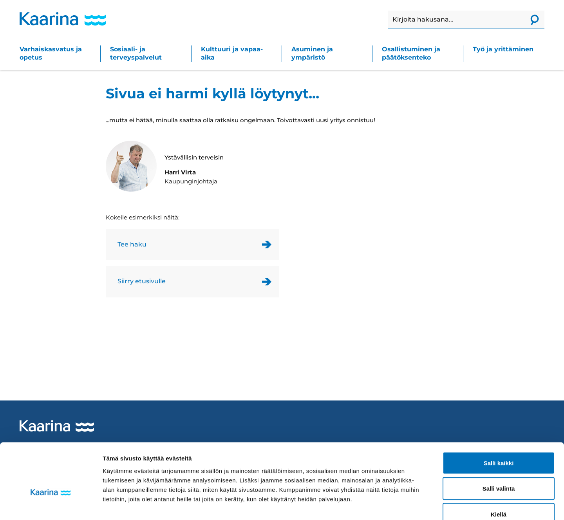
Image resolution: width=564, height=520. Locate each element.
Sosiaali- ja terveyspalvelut (136, 53)
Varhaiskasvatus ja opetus (51, 53)
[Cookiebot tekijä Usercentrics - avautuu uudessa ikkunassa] (50, 505)
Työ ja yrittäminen (503, 49)
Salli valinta (499, 443)
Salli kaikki (499, 417)
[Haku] (456, 20)
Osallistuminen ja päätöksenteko (411, 53)
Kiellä (498, 468)
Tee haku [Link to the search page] (132, 244)
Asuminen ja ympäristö (312, 53)
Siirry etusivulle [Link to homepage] (142, 281)
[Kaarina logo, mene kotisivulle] (62, 19)
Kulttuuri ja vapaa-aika (232, 53)
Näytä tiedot (419, 504)
